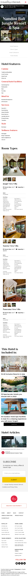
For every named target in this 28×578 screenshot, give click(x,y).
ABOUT (9, 513)
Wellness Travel (4, 546)
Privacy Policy (14, 487)
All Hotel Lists (4, 526)
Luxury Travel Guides (19, 532)
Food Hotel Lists (4, 530)
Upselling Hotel (18, 555)
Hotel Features (14, 46)
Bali (14, 7)
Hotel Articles (14, 55)
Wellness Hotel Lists (5, 534)
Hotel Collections (14, 52)
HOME (2, 513)
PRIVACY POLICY (19, 515)
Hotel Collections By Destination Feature (19, 545)
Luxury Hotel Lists (5, 532)
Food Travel (3, 542)
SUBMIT (14, 480)
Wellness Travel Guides (19, 534)
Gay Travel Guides (19, 528)
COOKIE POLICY (5, 518)
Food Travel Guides (19, 530)
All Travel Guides (18, 526)
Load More (14, 424)
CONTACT (21, 513)
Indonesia (6, 7)
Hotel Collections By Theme (21, 542)
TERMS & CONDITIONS (6, 515)
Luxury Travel (4, 544)
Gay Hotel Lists (4, 528)
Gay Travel (3, 540)
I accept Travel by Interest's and (12, 486)
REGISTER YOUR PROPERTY (14, 505)
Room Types (14, 49)
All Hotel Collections (19, 540)
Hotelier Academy (18, 553)
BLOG (14, 513)
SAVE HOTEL (20, 12)
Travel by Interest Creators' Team (13, 453)
